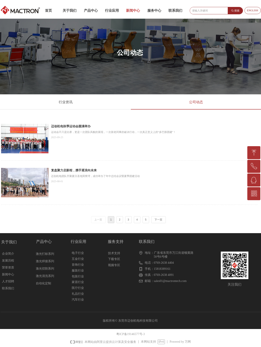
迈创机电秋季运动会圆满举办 (71, 126)
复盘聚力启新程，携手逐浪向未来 (74, 170)
